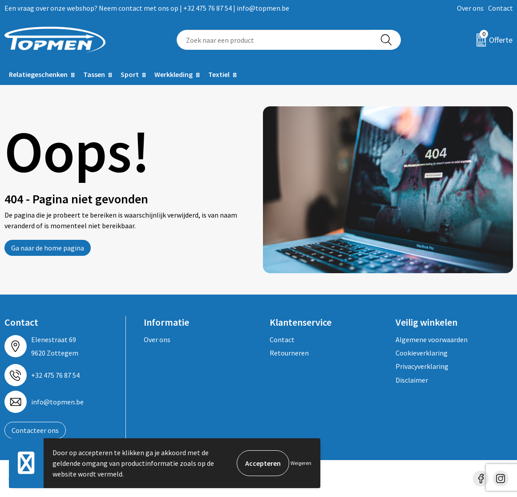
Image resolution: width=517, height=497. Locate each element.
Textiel (219, 74)
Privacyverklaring (422, 366)
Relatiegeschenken (38, 74)
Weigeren (301, 463)
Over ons (470, 8)
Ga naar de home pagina (47, 247)
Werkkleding (173, 74)
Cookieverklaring (422, 352)
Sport (130, 74)
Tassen (94, 74)
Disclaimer (412, 380)
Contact (500, 8)
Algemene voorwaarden (432, 339)
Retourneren (289, 352)
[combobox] (274, 40)
